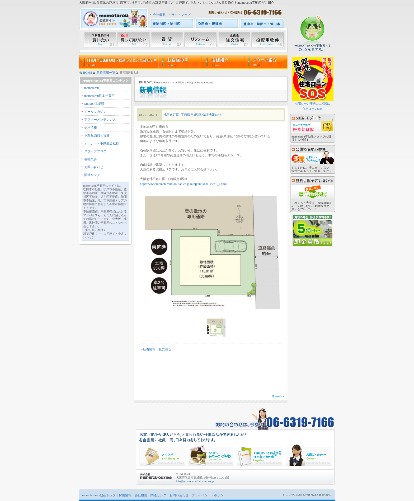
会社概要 (159, 15)
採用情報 (90, 127)
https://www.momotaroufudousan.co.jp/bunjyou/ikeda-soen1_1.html (183, 184)
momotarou (91, 88)
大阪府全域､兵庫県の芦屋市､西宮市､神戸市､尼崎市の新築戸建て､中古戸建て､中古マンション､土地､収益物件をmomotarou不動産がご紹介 (176, 2)
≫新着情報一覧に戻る (155, 349)
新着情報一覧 (105, 72)
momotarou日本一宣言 (99, 96)
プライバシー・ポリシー (209, 495)
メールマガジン (95, 112)
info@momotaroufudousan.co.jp (195, 481)
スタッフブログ (95, 151)
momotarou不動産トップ (99, 495)
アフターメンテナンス (100, 119)
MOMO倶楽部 (94, 104)
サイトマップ (180, 15)
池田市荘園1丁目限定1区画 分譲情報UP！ (192, 115)
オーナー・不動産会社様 (101, 143)
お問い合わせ (93, 167)
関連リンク (92, 175)
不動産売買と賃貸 (97, 135)
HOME (87, 72)
